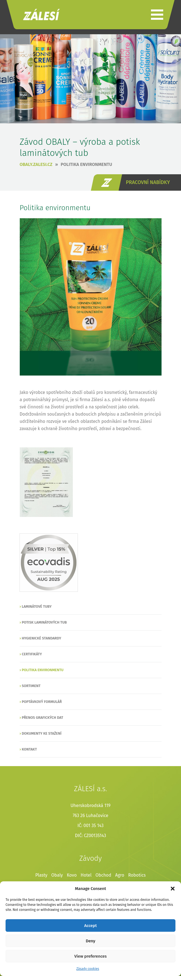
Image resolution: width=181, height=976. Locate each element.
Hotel (86, 875)
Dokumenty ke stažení (41, 733)
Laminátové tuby (36, 606)
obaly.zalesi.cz (36, 164)
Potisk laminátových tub (44, 622)
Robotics (137, 875)
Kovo (72, 875)
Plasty (41, 875)
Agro (119, 875)
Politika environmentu (86, 164)
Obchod (103, 875)
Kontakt (29, 749)
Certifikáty (32, 654)
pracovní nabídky (148, 182)
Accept (90, 925)
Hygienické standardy (41, 638)
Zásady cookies (87, 969)
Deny (90, 940)
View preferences (90, 956)
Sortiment (31, 686)
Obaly (57, 875)
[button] (172, 888)
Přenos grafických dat (42, 717)
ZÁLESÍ (41, 15)
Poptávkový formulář (42, 702)
